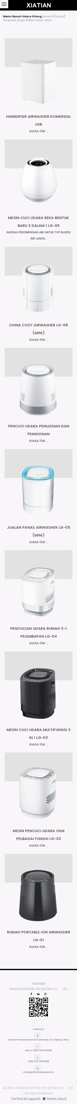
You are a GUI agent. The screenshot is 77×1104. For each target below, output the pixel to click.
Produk (58, 17)
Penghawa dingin (14, 20)
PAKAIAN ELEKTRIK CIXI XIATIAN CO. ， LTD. (45, 1088)
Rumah (47, 17)
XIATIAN (38, 983)
